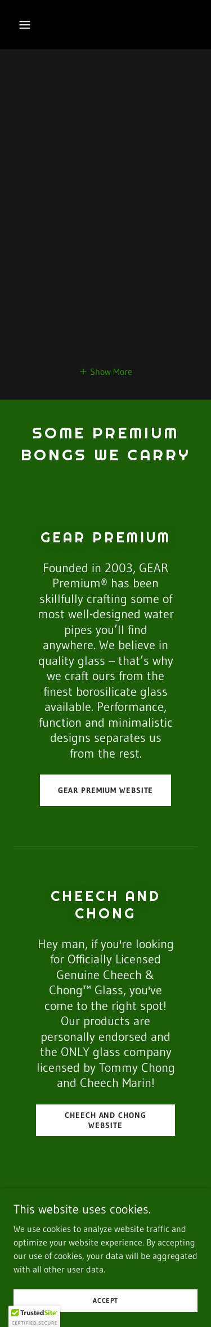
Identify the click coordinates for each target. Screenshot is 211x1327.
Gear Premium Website (106, 790)
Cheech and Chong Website (105, 1120)
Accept (105, 1300)
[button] (35, 24)
